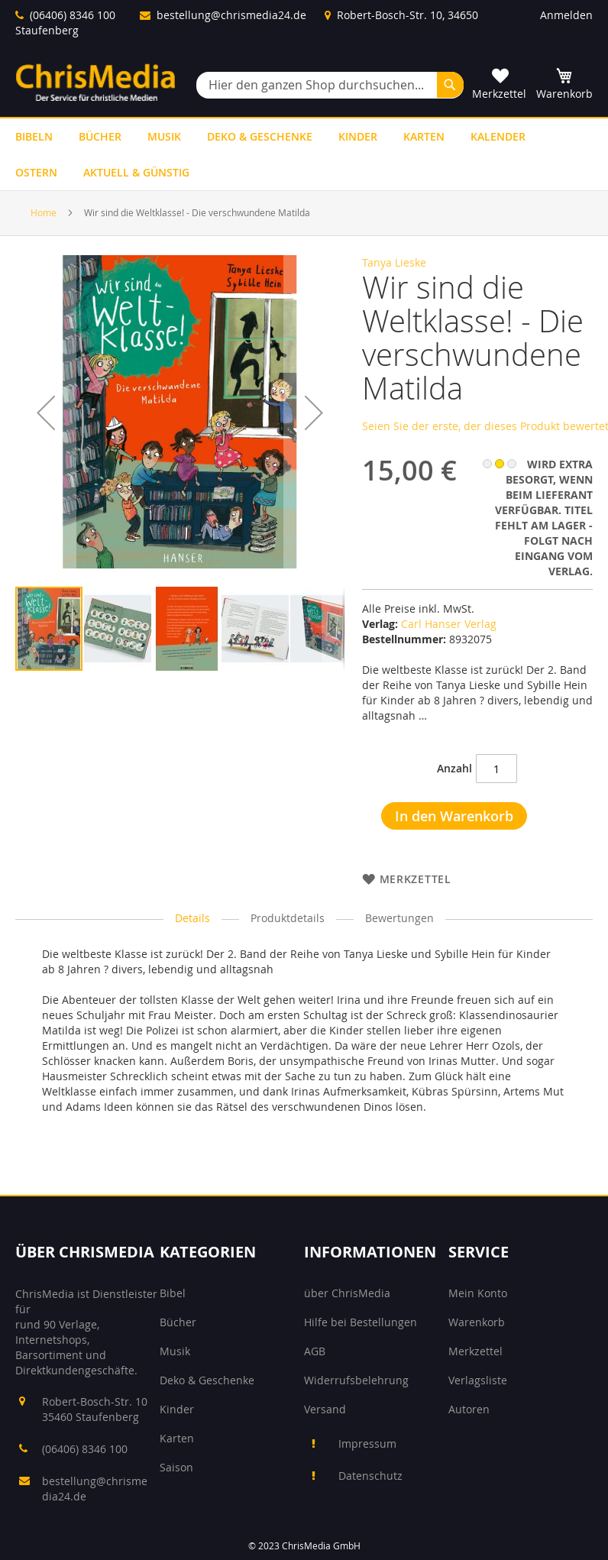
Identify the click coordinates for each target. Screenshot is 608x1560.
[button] (45, 446)
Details (192, 918)
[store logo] (95, 82)
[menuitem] (34, 136)
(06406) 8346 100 (72, 15)
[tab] (192, 918)
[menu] (304, 154)
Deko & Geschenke (207, 1380)
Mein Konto (477, 1293)
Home (44, 212)
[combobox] (330, 85)
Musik (175, 1351)
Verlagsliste (477, 1380)
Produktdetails (288, 918)
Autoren (469, 1409)
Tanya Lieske (394, 262)
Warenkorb (476, 1322)
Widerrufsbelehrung (356, 1380)
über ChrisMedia (347, 1293)
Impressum (367, 1443)
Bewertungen (399, 918)
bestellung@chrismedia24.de (231, 15)
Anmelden (566, 15)
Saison (176, 1467)
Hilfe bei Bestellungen (360, 1322)
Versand (325, 1409)
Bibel (173, 1293)
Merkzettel (475, 1351)
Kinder (177, 1409)
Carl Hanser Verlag (448, 624)
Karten (177, 1438)
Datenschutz (370, 1475)
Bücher (178, 1322)
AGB (314, 1351)
